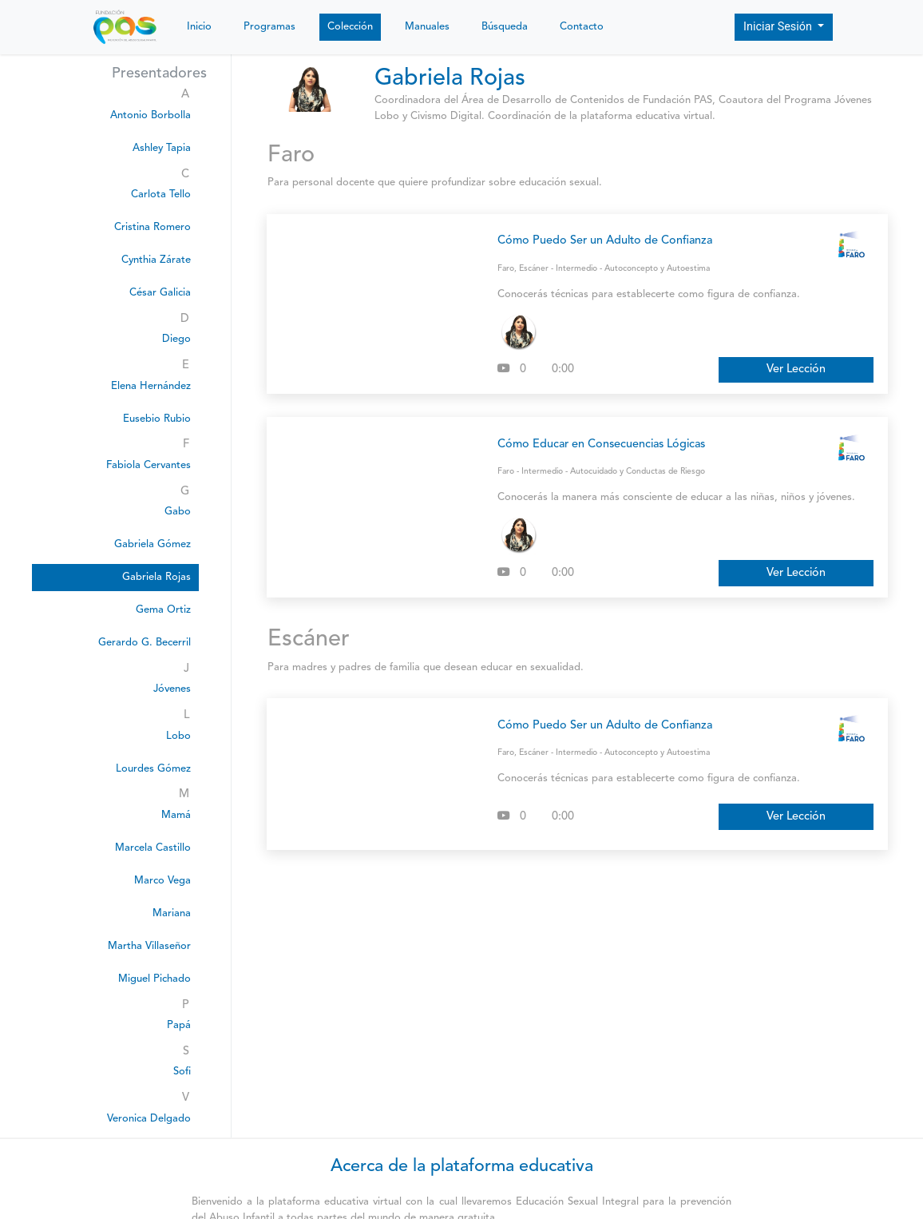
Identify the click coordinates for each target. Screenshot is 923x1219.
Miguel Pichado (154, 979)
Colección (350, 27)
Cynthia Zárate (156, 260)
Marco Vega (162, 881)
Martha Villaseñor (149, 946)
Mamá (176, 815)
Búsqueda (504, 27)
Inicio (199, 27)
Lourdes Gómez (153, 769)
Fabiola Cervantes (148, 465)
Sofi (182, 1071)
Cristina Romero (152, 227)
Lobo (178, 736)
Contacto (582, 27)
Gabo (177, 511)
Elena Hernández (151, 386)
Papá (179, 1025)
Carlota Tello (161, 194)
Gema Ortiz (163, 610)
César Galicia (160, 293)
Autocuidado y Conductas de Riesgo (637, 471)
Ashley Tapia (162, 148)
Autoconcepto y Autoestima (657, 268)
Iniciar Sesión (779, 27)
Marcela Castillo (153, 848)
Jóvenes (172, 689)
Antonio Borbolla (150, 115)
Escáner (534, 268)
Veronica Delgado (149, 1119)
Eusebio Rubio (157, 419)
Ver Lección (796, 369)
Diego (176, 339)
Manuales (427, 27)
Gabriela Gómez (152, 544)
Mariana (172, 913)
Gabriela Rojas (156, 577)
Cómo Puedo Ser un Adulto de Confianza (604, 241)
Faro (505, 268)
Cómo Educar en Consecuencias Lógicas (601, 445)
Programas (269, 27)
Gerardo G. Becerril (144, 642)
